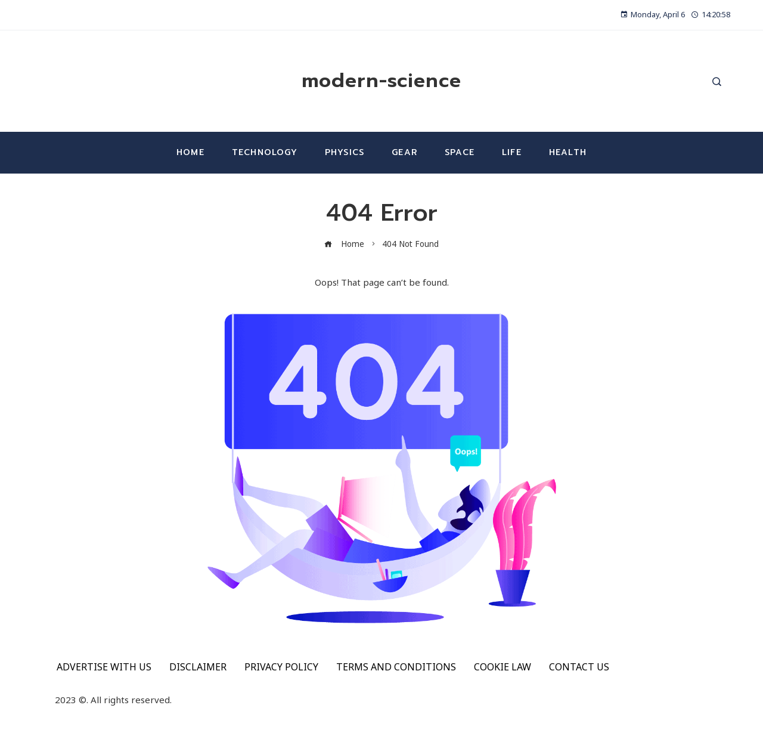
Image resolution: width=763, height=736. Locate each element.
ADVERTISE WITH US (104, 666)
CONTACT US (579, 666)
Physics (344, 152)
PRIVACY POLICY (281, 666)
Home (190, 152)
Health (568, 152)
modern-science (381, 80)
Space (459, 152)
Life (512, 152)
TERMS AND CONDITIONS (396, 666)
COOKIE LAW (502, 666)
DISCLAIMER (198, 666)
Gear (404, 152)
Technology (264, 152)
